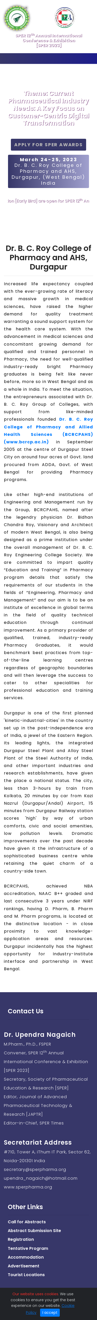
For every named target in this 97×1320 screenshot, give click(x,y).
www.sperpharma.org (28, 1187)
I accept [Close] (49, 1312)
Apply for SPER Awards (48, 145)
